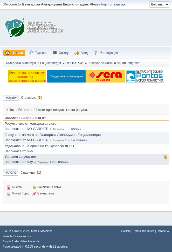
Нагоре (10, 172)
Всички (75, 129)
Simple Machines (41, 230)
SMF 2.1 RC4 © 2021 (16, 230)
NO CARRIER (38, 129)
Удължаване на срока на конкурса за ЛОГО (39, 146)
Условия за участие (20, 157)
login (105, 4)
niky (30, 151)
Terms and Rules (143, 230)
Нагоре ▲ (163, 230)
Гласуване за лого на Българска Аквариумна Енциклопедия (53, 135)
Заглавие (12, 118)
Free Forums (24, 236)
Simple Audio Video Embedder (21, 241)
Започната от (34, 118)
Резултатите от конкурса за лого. (31, 123)
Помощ (125, 230)
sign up (119, 4)
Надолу (11, 97)
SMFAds (7, 236)
